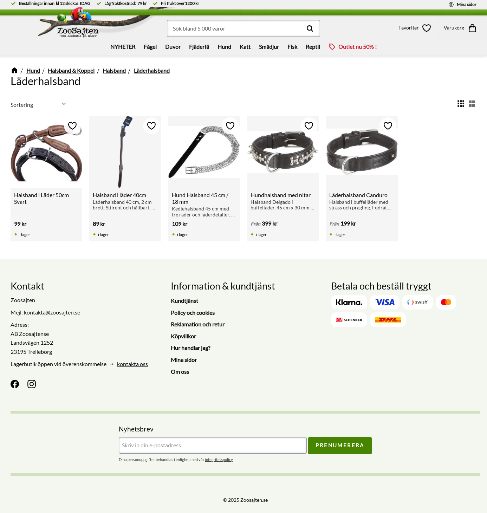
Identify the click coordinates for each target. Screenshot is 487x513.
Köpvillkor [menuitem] (183, 336)
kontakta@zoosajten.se (52, 312)
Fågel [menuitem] (150, 46)
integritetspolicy (219, 459)
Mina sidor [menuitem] (184, 359)
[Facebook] (14, 384)
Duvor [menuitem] (173, 46)
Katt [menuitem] (245, 46)
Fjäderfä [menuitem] (199, 46)
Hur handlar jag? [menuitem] (190, 347)
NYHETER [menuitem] (122, 46)
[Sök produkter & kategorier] (243, 28)
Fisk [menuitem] (292, 46)
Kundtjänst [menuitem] (184, 300)
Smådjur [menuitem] (269, 46)
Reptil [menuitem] (313, 46)
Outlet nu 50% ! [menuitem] (357, 46)
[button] (416, 28)
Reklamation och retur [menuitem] (198, 324)
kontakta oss (132, 364)
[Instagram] (31, 384)
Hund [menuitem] (224, 46)
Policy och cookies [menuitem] (193, 312)
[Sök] (310, 28)
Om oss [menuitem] (180, 371)
